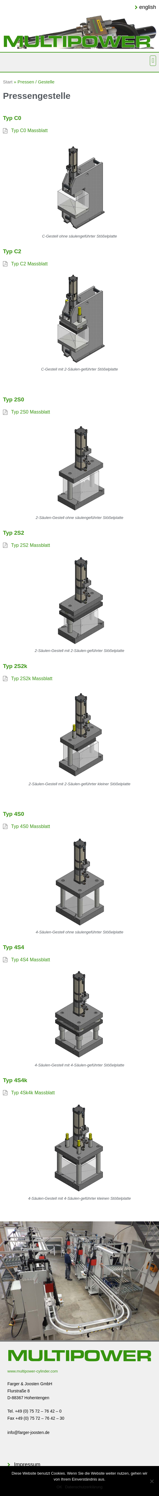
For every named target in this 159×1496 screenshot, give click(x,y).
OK (59, 1487)
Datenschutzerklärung (83, 1487)
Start (7, 81)
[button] (153, 61)
